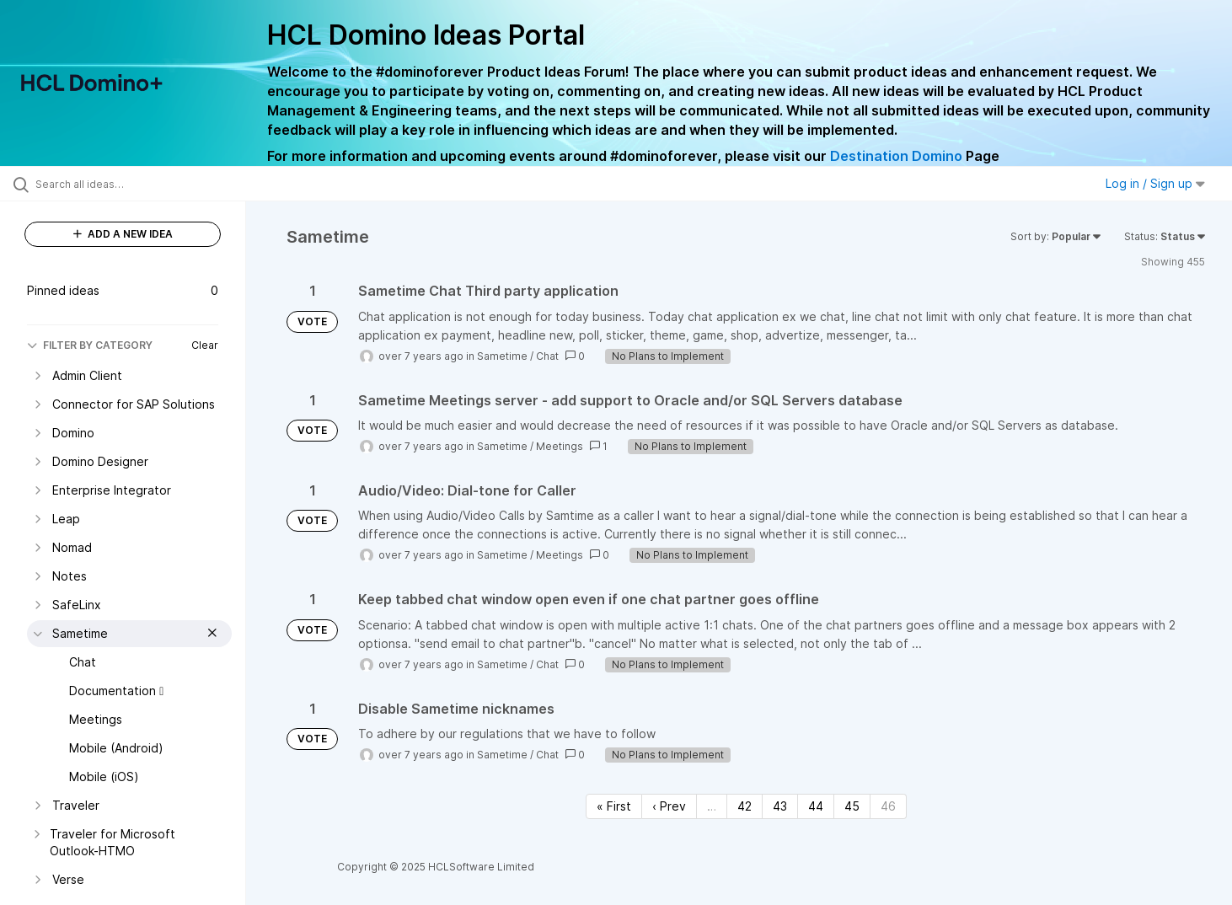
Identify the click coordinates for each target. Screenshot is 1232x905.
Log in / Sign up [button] (1155, 183)
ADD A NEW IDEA (123, 234)
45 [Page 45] (852, 806)
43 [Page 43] (780, 806)
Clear (204, 345)
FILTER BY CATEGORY (90, 345)
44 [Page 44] (815, 806)
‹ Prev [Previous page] (669, 806)
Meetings (559, 446)
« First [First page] (614, 806)
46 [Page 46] (888, 806)
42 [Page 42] (744, 806)
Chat (547, 356)
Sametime (502, 356)
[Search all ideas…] (144, 184)
